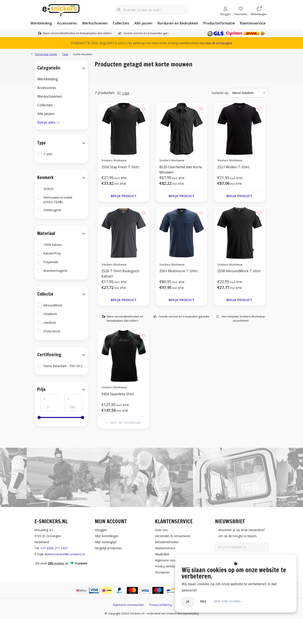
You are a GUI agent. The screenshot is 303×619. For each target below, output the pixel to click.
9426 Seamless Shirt (117, 394)
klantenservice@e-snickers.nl (65, 554)
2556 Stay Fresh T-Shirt (120, 167)
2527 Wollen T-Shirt (233, 167)
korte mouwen (83, 54)
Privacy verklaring (160, 605)
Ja (187, 601)
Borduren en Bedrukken (178, 23)
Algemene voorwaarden (128, 605)
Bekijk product (124, 196)
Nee (203, 601)
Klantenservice (253, 23)
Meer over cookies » (228, 601)
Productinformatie (219, 23)
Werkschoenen (95, 23)
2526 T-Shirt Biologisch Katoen (120, 274)
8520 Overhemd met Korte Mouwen (180, 170)
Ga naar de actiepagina (216, 43)
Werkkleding (41, 23)
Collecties (121, 23)
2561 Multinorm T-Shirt (178, 271)
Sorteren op (220, 93)
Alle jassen (143, 23)
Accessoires (67, 23)
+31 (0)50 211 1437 (54, 548)
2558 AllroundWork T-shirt (239, 271)
